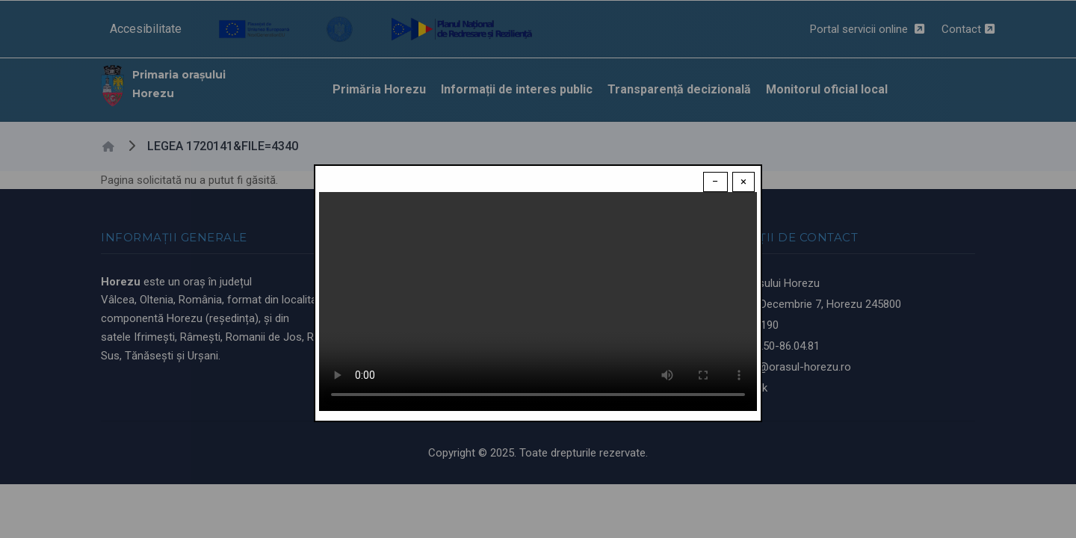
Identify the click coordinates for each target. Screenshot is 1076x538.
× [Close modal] (743, 181)
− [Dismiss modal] (715, 181)
